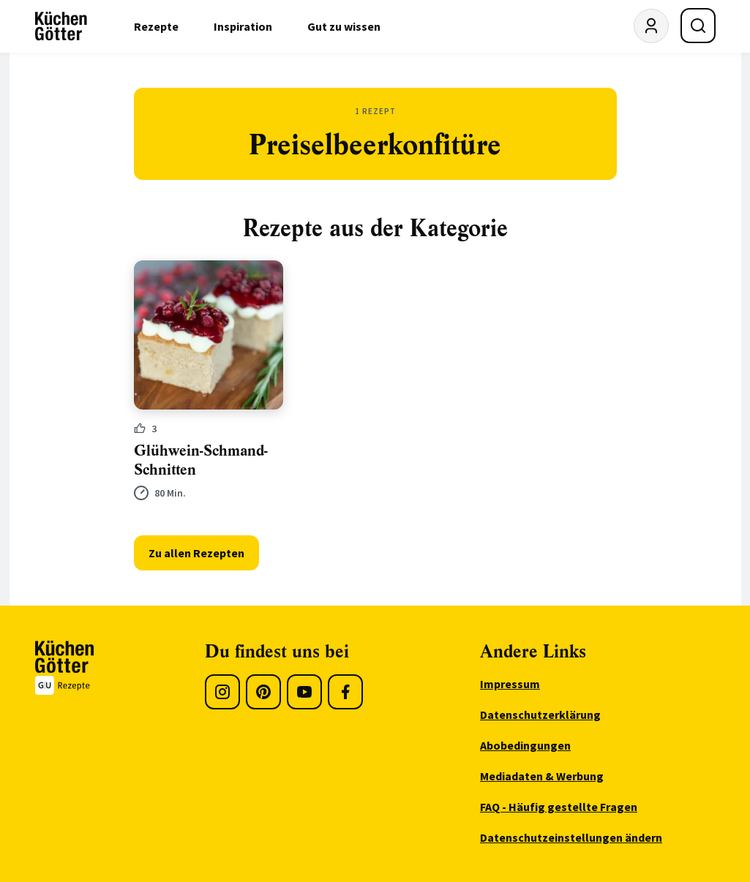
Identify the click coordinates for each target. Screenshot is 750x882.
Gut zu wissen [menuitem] (343, 26)
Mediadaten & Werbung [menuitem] (542, 776)
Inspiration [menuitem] (243, 26)
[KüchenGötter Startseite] (61, 26)
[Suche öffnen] (698, 25)
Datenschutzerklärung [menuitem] (540, 714)
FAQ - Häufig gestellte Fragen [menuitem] (558, 806)
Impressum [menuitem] (510, 683)
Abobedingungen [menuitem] (525, 745)
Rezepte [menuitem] (156, 26)
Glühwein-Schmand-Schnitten (201, 460)
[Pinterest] (263, 691)
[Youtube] (304, 691)
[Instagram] (222, 691)
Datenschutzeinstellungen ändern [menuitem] (571, 837)
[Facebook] (345, 691)
